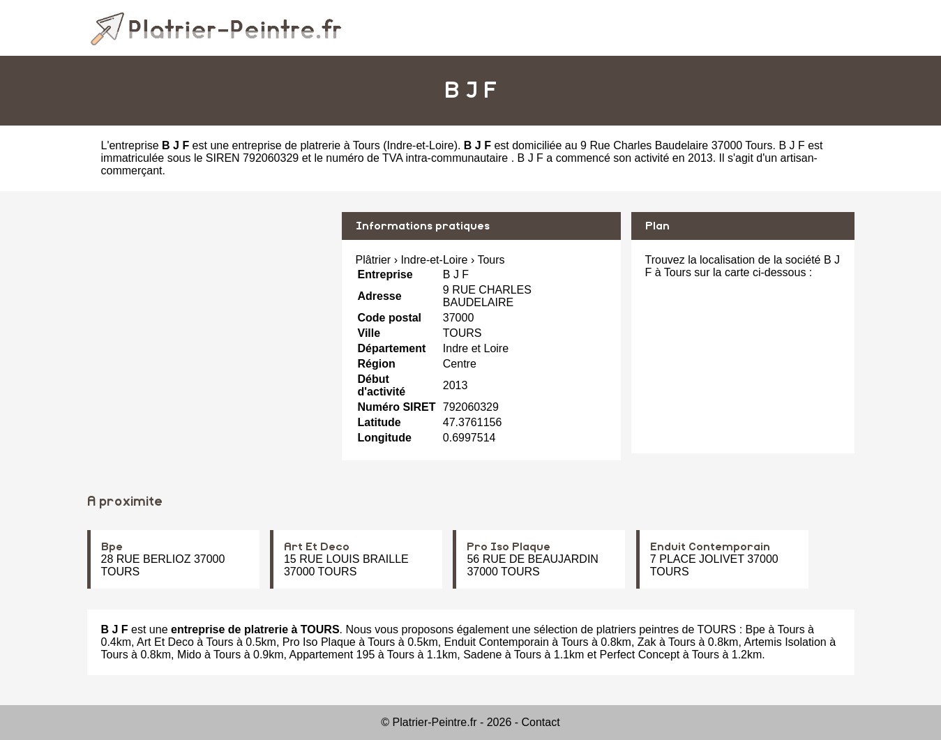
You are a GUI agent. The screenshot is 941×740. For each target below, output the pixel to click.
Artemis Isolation (785, 642)
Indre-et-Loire (420, 145)
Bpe (112, 546)
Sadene (482, 654)
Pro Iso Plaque (508, 546)
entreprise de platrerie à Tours (306, 145)
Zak (647, 642)
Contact (541, 722)
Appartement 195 (332, 654)
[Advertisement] (209, 309)
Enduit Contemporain (710, 546)
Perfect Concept (640, 654)
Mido (189, 654)
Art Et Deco (316, 546)
